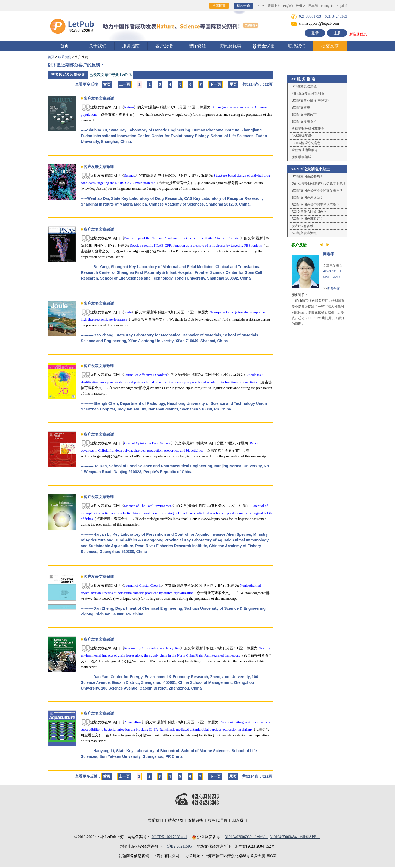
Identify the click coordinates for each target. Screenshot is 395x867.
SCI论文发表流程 (304, 233)
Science (129, 175)
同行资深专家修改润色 (308, 93)
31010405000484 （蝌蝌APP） (295, 837)
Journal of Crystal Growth (142, 585)
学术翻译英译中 (303, 136)
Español (342, 6)
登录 (315, 33)
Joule (127, 312)
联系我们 (296, 46)
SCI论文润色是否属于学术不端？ (316, 205)
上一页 (124, 84)
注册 (337, 33)
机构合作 (243, 6)
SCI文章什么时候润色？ (309, 212)
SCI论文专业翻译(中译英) (310, 100)
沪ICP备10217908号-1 (169, 837)
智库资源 (197, 46)
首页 (64, 46)
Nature (129, 107)
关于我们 (97, 46)
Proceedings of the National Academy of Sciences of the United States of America (182, 238)
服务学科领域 (301, 157)
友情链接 (195, 820)
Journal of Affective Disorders (145, 375)
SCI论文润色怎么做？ (307, 198)
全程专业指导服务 (305, 150)
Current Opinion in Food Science (147, 443)
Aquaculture (132, 722)
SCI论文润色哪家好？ (307, 219)
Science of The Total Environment (148, 506)
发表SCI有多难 (302, 226)
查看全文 (333, 288)
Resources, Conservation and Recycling (152, 648)
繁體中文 (273, 6)
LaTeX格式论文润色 (306, 143)
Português (327, 6)
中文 (261, 6)
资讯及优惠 (230, 46)
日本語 (313, 6)
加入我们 (239, 820)
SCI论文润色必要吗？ (307, 176)
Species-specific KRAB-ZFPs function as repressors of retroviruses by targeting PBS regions (196, 245)
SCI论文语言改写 (304, 115)
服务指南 (131, 46)
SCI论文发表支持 (304, 122)
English (288, 6)
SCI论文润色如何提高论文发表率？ (317, 190)
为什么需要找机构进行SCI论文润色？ (319, 183)
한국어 (300, 6)
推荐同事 (219, 6)
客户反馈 (164, 46)
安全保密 (264, 46)
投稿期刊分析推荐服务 (308, 129)
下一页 (215, 84)
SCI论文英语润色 (304, 86)
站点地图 (175, 820)
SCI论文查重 (301, 107)
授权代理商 (217, 820)
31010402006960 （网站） (246, 837)
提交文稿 (330, 46)
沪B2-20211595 (179, 846)
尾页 (233, 84)
